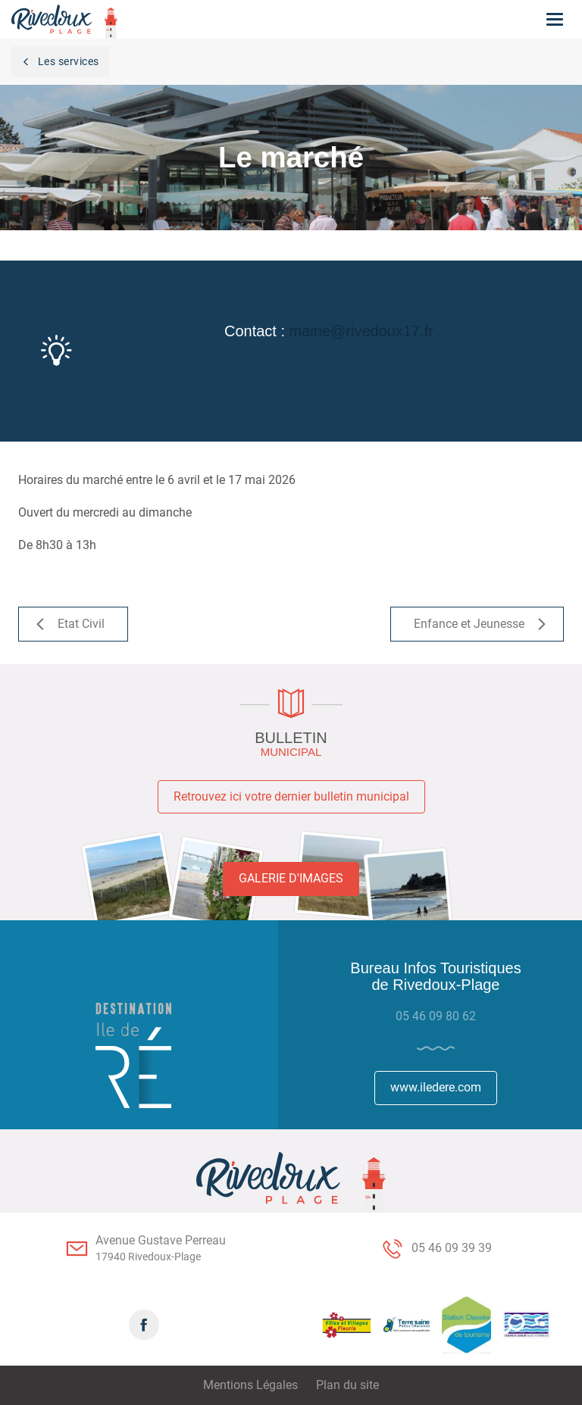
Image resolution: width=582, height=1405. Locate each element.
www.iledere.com (435, 1087)
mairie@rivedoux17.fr (361, 331)
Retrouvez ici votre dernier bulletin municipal (291, 796)
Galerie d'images (291, 878)
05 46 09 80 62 (436, 1016)
